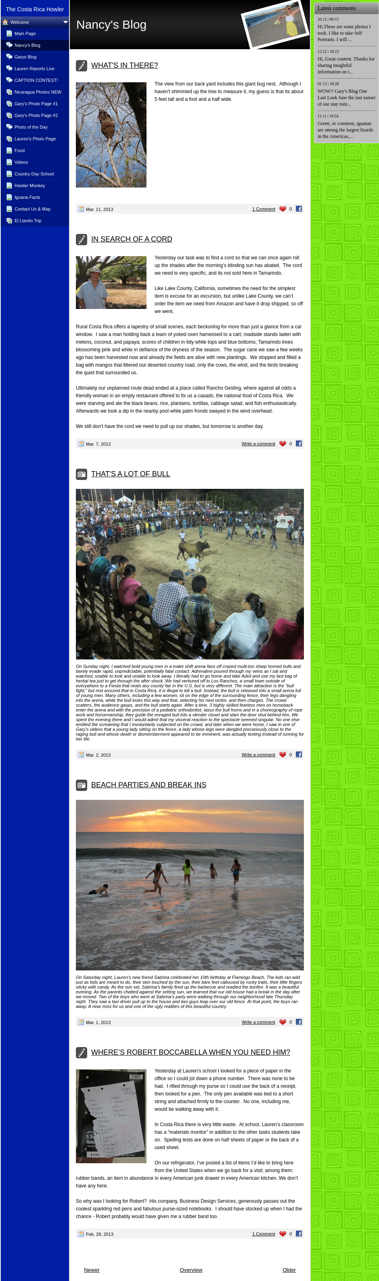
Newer (92, 1270)
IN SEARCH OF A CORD (131, 239)
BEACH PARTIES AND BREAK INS (148, 785)
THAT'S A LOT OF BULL (130, 474)
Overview (191, 1270)
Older (289, 1270)
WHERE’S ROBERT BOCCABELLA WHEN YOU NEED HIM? (190, 1052)
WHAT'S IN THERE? (124, 65)
